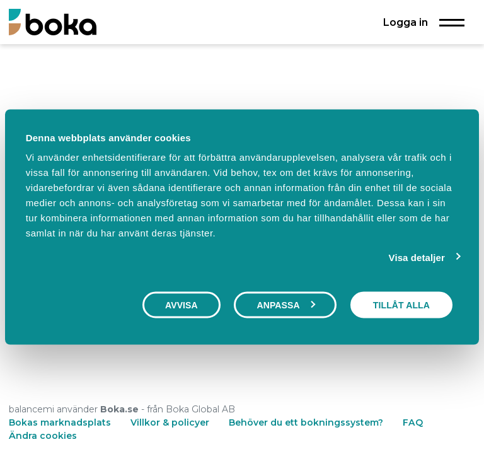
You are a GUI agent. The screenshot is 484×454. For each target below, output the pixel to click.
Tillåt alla (401, 305)
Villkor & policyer (169, 422)
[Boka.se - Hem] (52, 21)
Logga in (405, 22)
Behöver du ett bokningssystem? (306, 422)
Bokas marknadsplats (60, 422)
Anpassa (285, 305)
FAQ (413, 422)
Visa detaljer (417, 257)
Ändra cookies (43, 435)
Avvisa (181, 305)
